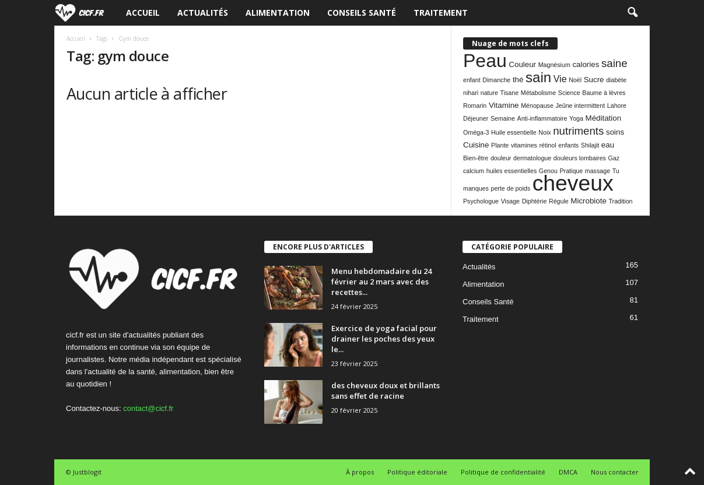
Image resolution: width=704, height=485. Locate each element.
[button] (632, 13)
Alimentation (278, 12)
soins (615, 132)
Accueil (143, 12)
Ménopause (537, 105)
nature (489, 92)
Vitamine (504, 105)
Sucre (594, 79)
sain (538, 77)
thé (518, 79)
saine (614, 63)
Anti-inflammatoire (542, 118)
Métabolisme (538, 92)
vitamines (524, 145)
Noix (544, 132)
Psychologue (481, 201)
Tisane (509, 92)
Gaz (614, 157)
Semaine (503, 118)
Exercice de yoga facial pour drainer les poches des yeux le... (384, 338)
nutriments (578, 131)
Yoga (576, 118)
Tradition (620, 201)
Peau (485, 60)
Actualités (202, 12)
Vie (560, 79)
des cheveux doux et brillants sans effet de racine (385, 390)
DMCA (568, 472)
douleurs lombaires (580, 157)
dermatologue (532, 157)
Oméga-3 (476, 132)
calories (585, 64)
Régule (559, 201)
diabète (616, 79)
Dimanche (496, 79)
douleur (501, 157)
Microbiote (588, 200)
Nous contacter (615, 472)
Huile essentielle (514, 132)
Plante (500, 145)
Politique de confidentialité (503, 472)
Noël (575, 79)
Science (569, 92)
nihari (470, 92)
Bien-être (475, 157)
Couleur (522, 64)
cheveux (573, 183)
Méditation (604, 118)
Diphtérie (534, 201)
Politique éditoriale (417, 472)
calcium (473, 170)
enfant (472, 79)
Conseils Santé (361, 12)
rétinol (548, 145)
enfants (568, 145)
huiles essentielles (511, 170)
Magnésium (554, 64)
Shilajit (590, 145)
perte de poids (510, 188)
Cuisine (476, 144)
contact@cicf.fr (148, 408)
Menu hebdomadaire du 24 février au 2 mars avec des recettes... (381, 281)
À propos (360, 472)
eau (607, 144)
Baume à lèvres (603, 92)
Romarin (474, 105)
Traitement (441, 12)
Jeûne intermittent (580, 105)
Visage (510, 201)
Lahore (616, 105)
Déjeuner (475, 118)
